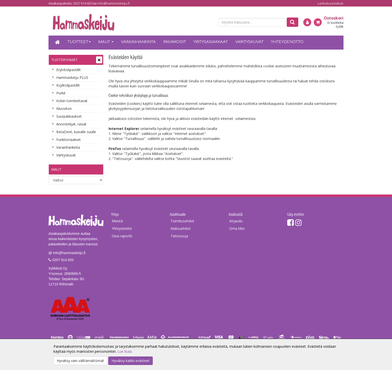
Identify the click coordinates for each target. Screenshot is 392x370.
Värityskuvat (249, 42)
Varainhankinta (138, 42)
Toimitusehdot (182, 221)
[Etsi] (292, 22)
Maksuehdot (180, 228)
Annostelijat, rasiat (71, 124)
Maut (106, 42)
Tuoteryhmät (64, 59)
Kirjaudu (235, 221)
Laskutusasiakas (331, 3)
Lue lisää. (125, 351)
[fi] (201, 22)
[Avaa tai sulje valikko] (99, 59)
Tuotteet (79, 42)
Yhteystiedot (122, 228)
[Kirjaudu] (307, 22)
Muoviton (64, 108)
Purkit (61, 93)
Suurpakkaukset (69, 116)
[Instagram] (298, 222)
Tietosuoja (179, 236)
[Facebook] (290, 222)
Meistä (117, 221)
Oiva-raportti (122, 236)
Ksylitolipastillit (68, 85)
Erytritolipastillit (68, 69)
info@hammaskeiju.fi (114, 3)
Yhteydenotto (287, 42)
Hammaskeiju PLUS (72, 77)
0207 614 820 (82, 3)
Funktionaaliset (68, 139)
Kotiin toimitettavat (72, 100)
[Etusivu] (57, 42)
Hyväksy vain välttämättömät (80, 360)
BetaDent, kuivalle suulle (76, 131)
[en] (209, 22)
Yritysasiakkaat (211, 42)
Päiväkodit (174, 42)
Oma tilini (236, 228)
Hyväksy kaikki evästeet (131, 360)
